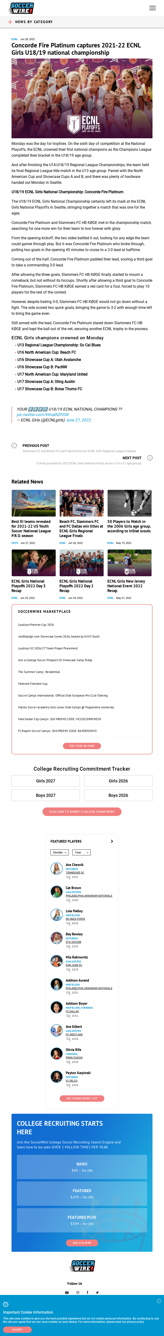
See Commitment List (82, 1098)
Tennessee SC (75, 872)
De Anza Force (75, 918)
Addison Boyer (76, 1003)
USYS (15, 543)
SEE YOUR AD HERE (82, 746)
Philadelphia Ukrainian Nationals (89, 895)
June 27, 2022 (78, 420)
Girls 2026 (118, 780)
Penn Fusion (74, 1057)
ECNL (15, 39)
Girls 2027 (45, 780)
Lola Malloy (74, 911)
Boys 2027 (45, 795)
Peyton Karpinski (78, 1073)
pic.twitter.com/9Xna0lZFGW (42, 414)
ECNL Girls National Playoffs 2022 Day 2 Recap (76, 586)
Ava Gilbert (74, 1026)
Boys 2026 (118, 795)
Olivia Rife (73, 1049)
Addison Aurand (77, 980)
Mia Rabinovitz (77, 957)
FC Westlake (74, 1034)
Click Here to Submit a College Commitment (82, 811)
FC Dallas (72, 1011)
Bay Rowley (74, 934)
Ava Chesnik (74, 864)
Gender (58, 852)
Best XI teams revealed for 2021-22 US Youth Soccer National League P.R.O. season (31, 528)
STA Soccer (73, 942)
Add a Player (82, 1242)
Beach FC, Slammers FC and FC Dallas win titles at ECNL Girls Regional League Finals (81, 528)
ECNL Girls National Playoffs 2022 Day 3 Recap (29, 586)
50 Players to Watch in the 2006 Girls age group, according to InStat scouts (129, 526)
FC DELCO (72, 1080)
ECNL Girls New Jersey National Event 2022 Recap (126, 586)
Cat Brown (73, 888)
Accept (17, 1329)
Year (78, 852)
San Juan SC (74, 965)
